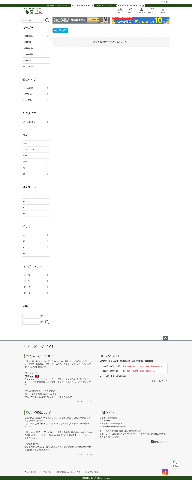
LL (24, 213)
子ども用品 (28, 66)
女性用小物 (28, 48)
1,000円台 (27, 94)
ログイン (165, 2)
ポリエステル (29, 149)
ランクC (26, 293)
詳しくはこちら (83, 401)
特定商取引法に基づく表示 (68, 472)
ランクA (26, 281)
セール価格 (28, 88)
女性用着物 (28, 36)
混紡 (25, 161)
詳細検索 (61, 30)
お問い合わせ (160, 442)
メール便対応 (29, 122)
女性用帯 (27, 42)
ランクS (26, 275)
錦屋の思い (47, 472)
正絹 (25, 143)
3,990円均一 (28, 100)
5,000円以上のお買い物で (70, 5)
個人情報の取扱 (92, 472)
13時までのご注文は (121, 5)
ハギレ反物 (28, 54)
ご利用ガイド (32, 472)
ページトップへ (165, 338)
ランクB (26, 287)
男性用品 (27, 60)
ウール (26, 155)
